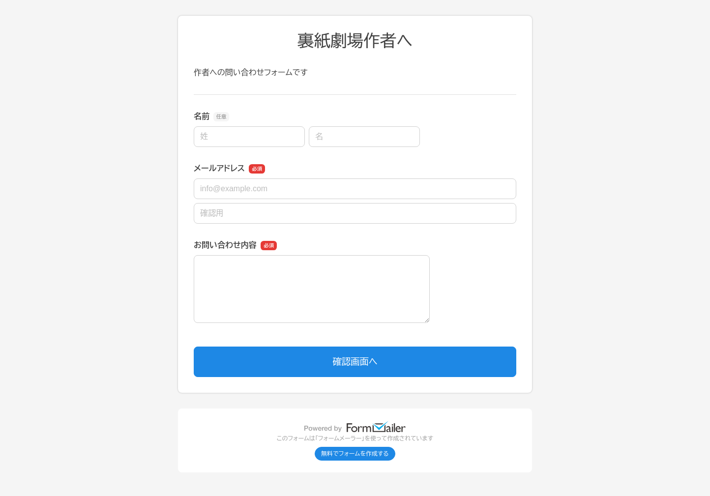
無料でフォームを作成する (355, 453)
